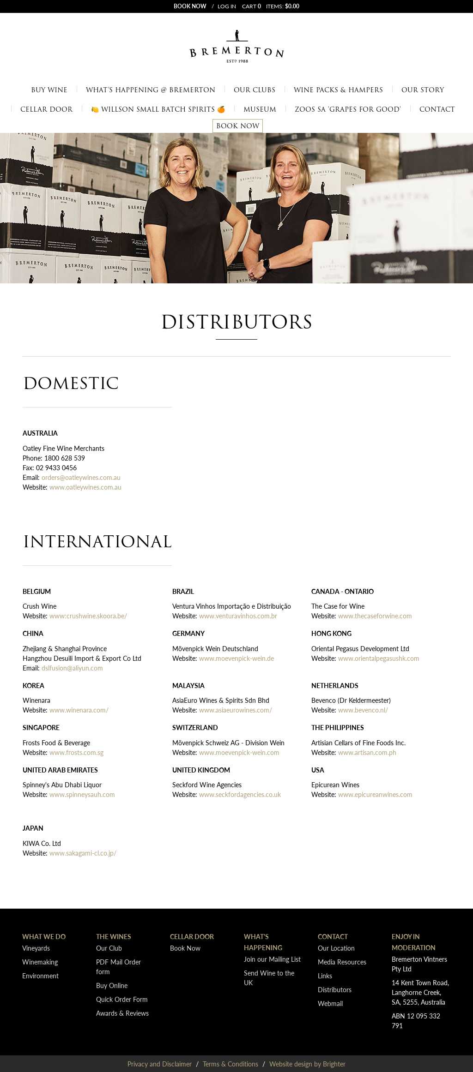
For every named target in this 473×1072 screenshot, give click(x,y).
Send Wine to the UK (269, 977)
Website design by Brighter (307, 1063)
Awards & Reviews (122, 1013)
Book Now (237, 126)
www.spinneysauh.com (82, 794)
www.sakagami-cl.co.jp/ (82, 852)
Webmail (330, 1003)
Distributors (335, 989)
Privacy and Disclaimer (159, 1063)
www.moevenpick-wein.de (236, 658)
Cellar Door (46, 109)
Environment (40, 975)
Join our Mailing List (272, 959)
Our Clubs (254, 90)
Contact (437, 109)
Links (325, 975)
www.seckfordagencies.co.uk (240, 794)
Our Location (336, 947)
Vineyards (36, 947)
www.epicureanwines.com (375, 794)
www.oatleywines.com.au (85, 486)
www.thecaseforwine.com (375, 615)
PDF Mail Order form (118, 966)
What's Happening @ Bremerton (150, 90)
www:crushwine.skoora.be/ (88, 615)
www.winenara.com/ (79, 709)
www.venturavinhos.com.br (238, 615)
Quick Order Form (122, 999)
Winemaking (40, 961)
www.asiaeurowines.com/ (235, 709)
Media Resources (342, 961)
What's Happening (263, 942)
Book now (190, 6)
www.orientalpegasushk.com (379, 658)
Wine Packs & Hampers (338, 90)
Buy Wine (49, 90)
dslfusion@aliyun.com (72, 667)
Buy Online (111, 985)
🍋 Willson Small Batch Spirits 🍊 (158, 109)
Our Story (422, 90)
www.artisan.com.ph (367, 752)
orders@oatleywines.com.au (81, 477)
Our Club (109, 947)
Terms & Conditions (230, 1063)
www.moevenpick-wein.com (239, 752)
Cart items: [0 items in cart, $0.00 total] (270, 6)
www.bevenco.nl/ (363, 709)
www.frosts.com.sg (76, 752)
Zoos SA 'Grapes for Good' (348, 109)
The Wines (113, 936)
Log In (227, 6)
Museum (259, 109)
